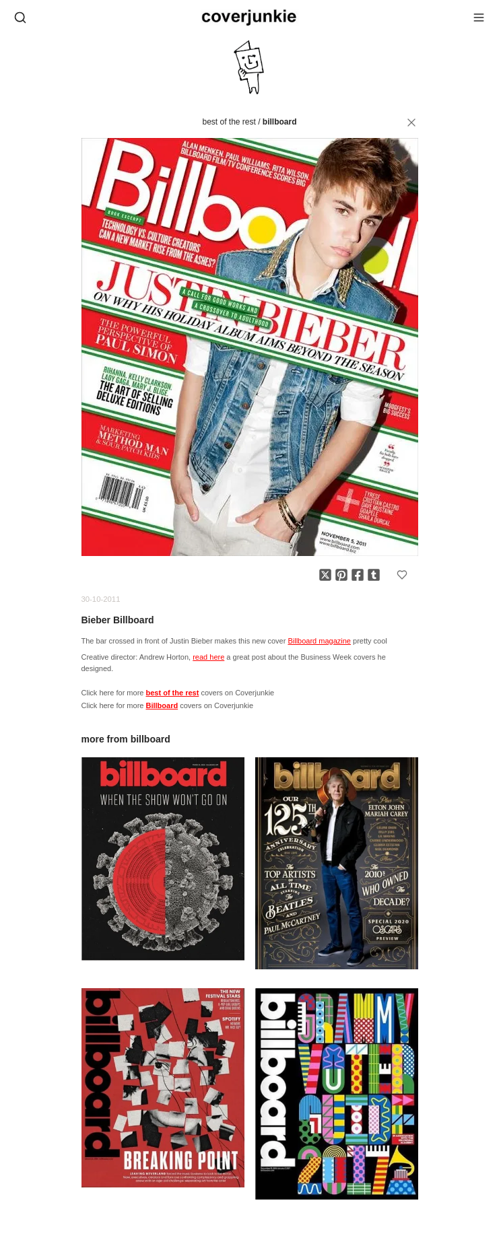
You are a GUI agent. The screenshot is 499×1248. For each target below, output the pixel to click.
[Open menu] (478, 17)
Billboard (280, 122)
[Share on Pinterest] (341, 575)
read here (208, 657)
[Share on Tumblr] (373, 575)
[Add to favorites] (402, 574)
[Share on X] (325, 575)
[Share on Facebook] (357, 575)
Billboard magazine (319, 641)
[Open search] (20, 17)
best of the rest (228, 122)
